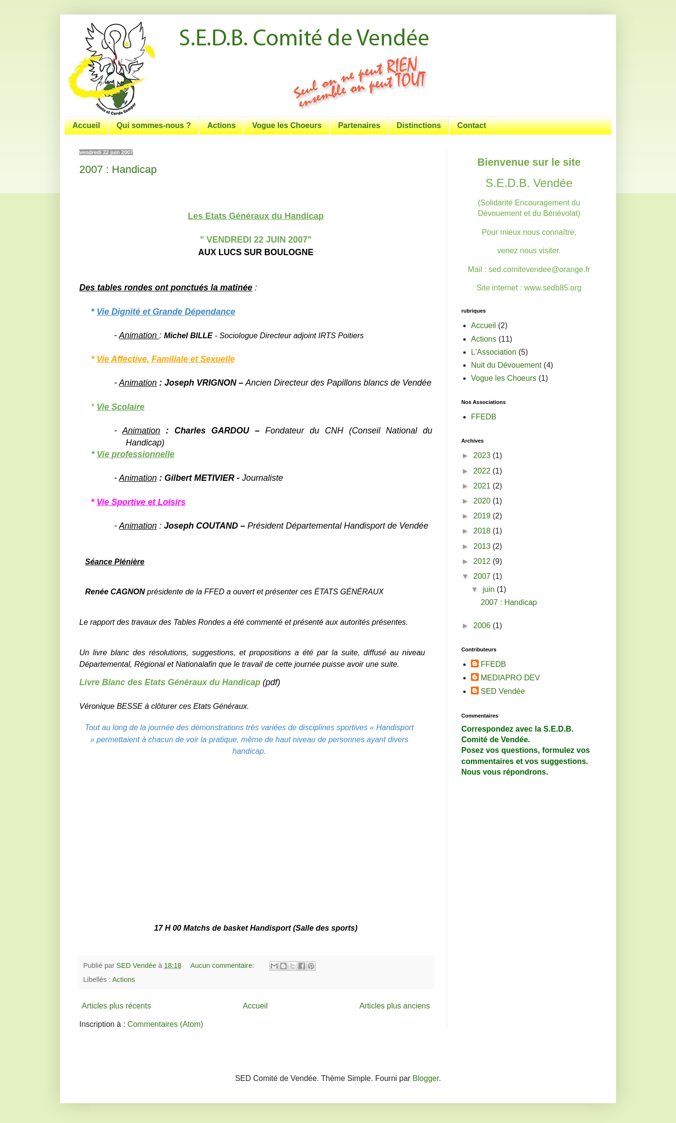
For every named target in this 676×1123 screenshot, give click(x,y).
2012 (483, 561)
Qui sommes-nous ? (154, 125)
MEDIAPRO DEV (510, 678)
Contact (471, 125)
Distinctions (419, 125)
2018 (483, 531)
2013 (483, 546)
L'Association (493, 352)
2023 (483, 455)
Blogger (425, 1078)
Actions (221, 125)
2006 (483, 625)
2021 (483, 486)
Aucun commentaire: (223, 965)
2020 (483, 501)
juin (490, 589)
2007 (483, 576)
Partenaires (359, 125)
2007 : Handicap (118, 169)
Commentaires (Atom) (165, 1024)
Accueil (86, 125)
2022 (483, 471)
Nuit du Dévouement (506, 365)
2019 (483, 516)
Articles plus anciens (394, 1006)
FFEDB (483, 417)
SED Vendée (503, 691)
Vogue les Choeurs (287, 125)
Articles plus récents (116, 1006)
